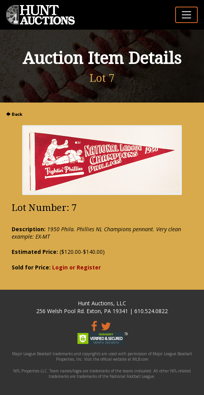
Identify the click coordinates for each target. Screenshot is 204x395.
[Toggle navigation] (186, 15)
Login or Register (76, 267)
